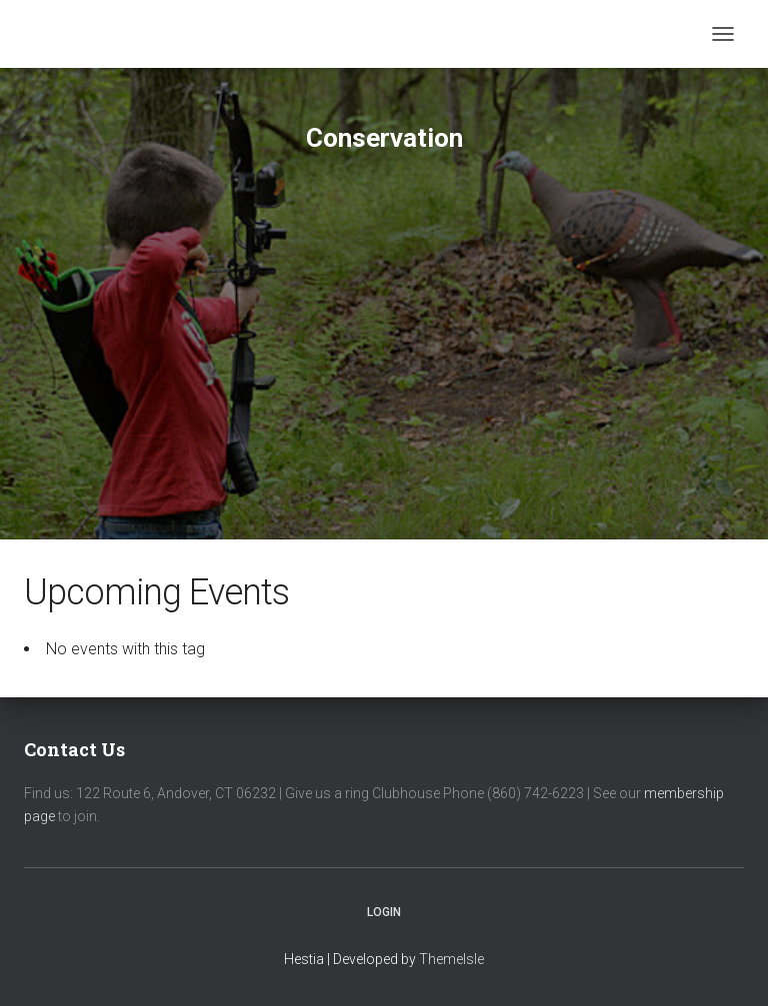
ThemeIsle (451, 959)
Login (384, 912)
